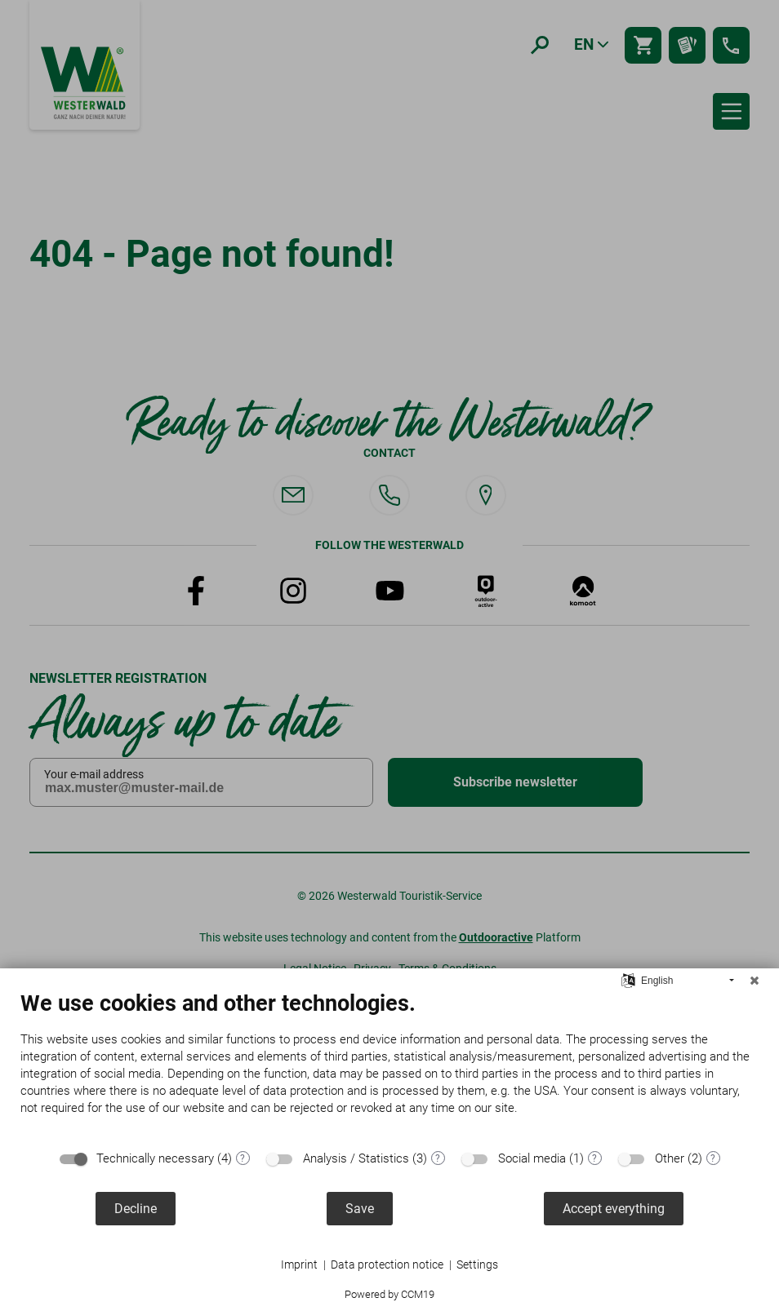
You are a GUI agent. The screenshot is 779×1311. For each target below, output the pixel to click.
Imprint (299, 1264)
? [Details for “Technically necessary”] (242, 1158)
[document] (389, 1065)
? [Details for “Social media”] (594, 1158)
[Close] (754, 980)
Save (359, 1208)
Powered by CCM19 (389, 1294)
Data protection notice (387, 1264)
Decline (135, 1208)
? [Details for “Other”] (712, 1158)
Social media (532, 1158)
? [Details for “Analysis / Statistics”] (437, 1158)
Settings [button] (477, 1264)
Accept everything (614, 1208)
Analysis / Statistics (356, 1158)
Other (669, 1158)
